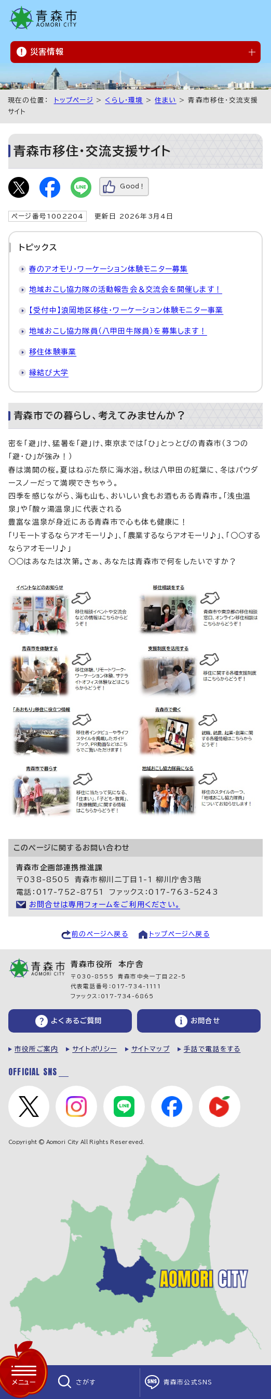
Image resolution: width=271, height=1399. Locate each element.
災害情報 (47, 51)
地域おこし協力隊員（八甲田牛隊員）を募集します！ (118, 331)
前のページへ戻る (100, 934)
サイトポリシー (94, 1049)
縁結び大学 (49, 372)
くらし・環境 (124, 100)
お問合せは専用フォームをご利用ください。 (104, 904)
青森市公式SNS (188, 1382)
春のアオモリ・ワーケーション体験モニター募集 (108, 269)
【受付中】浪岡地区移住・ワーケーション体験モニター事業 (126, 310)
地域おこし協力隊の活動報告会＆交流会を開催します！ (125, 289)
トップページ (73, 100)
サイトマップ (150, 1049)
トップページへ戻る (179, 934)
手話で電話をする (212, 1049)
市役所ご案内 (36, 1049)
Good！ (132, 186)
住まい (166, 100)
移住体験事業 (52, 351)
